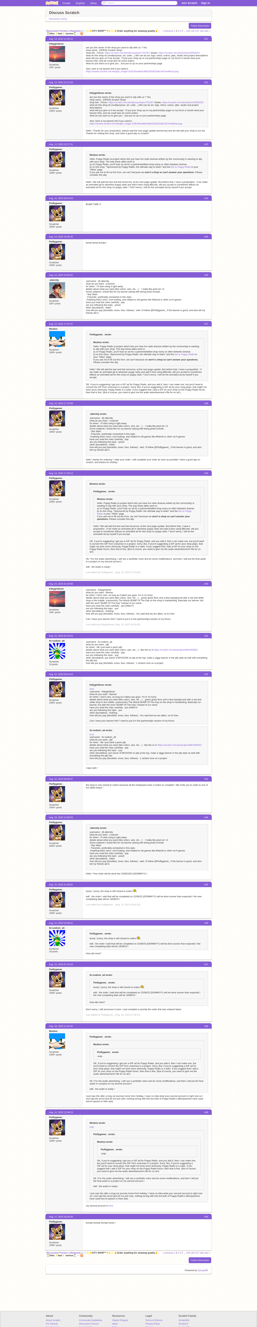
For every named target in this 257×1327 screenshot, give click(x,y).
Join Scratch (189, 2)
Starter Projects (120, 1320)
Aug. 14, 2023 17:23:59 (61, 403)
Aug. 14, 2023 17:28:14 (61, 473)
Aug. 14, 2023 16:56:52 (61, 275)
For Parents (52, 1323)
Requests (75, 31)
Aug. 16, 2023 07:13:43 (61, 964)
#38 (91, 1127)
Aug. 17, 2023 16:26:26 (61, 1216)
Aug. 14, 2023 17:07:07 (61, 324)
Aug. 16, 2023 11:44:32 (61, 1026)
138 (201, 31)
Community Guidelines (90, 1320)
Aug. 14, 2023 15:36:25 (61, 236)
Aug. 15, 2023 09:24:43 (61, 674)
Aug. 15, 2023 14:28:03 (61, 817)
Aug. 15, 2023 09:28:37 (61, 779)
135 (188, 31)
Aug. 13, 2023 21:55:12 (61, 39)
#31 (91, 735)
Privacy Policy (152, 1323)
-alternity (54, 280)
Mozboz (53, 329)
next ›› (207, 31)
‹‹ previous (168, 31)
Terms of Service (154, 1320)
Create (66, 3)
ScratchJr (183, 1323)
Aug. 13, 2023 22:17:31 (61, 144)
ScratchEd (184, 1320)
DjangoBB (203, 1270)
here (111, 1205)
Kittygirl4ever (56, 43)
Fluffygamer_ (56, 87)
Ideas (93, 3)
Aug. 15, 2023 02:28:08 (61, 583)
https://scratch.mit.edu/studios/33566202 (179, 52)
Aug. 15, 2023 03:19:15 (61, 635)
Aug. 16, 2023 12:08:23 (61, 1112)
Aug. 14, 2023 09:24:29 (61, 198)
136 (193, 31)
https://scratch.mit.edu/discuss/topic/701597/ (127, 52)
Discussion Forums (57, 31)
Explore (80, 3)
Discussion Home (58, 19)
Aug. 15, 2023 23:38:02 (61, 884)
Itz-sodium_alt (57, 640)
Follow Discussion (200, 25)
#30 (91, 689)
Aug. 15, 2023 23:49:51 (61, 923)
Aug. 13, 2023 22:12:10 (61, 82)
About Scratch (53, 1320)
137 (197, 31)
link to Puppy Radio (181, 167)
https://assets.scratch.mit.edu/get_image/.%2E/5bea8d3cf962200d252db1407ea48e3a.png (132, 71)
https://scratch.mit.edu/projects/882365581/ (176, 649)
